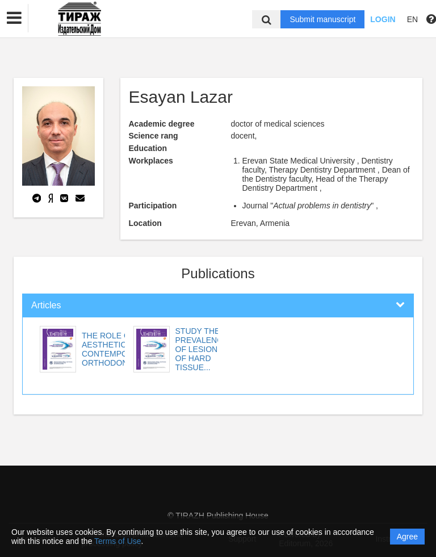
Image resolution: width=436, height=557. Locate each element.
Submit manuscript (322, 19)
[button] (14, 18)
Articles (46, 305)
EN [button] (412, 19)
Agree (407, 536)
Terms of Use (117, 541)
